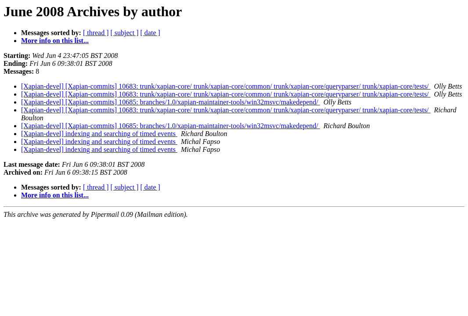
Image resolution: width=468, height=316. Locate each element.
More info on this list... (55, 40)
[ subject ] (125, 32)
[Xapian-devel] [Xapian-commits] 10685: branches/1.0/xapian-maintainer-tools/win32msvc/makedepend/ (170, 102)
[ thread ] (96, 32)
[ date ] (150, 32)
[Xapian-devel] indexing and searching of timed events (99, 133)
